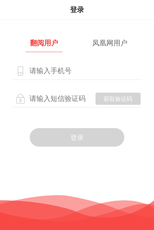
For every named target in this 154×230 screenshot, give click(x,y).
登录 (77, 137)
